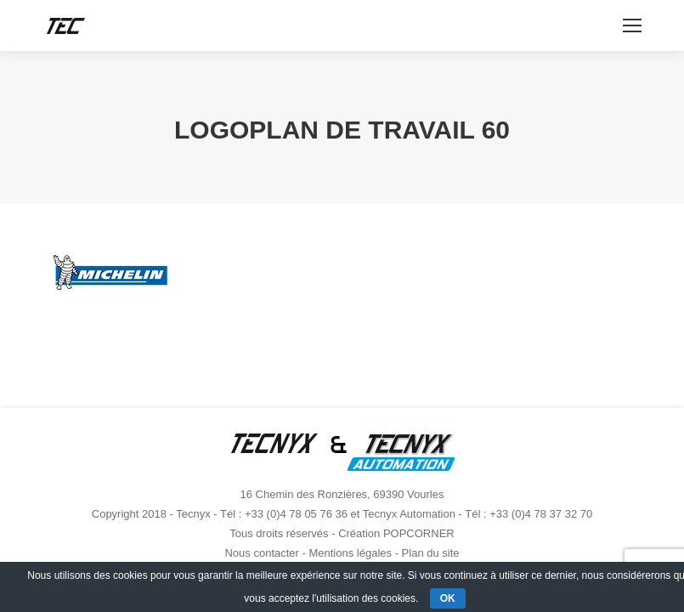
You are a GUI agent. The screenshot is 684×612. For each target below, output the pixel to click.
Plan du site (431, 553)
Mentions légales (350, 553)
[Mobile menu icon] (632, 25)
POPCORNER (419, 533)
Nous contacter (261, 553)
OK (447, 598)
